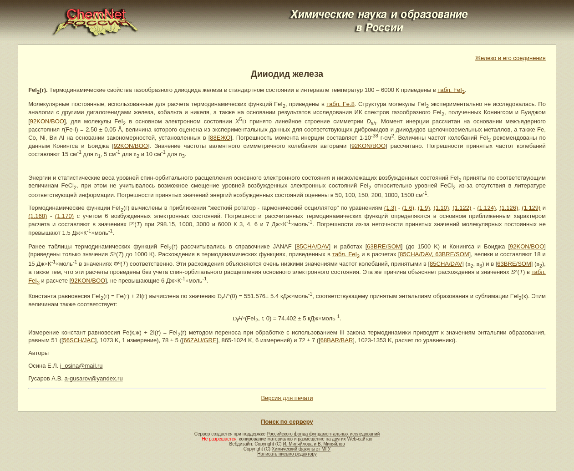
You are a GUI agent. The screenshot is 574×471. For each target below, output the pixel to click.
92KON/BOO (47, 121)
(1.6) (408, 207)
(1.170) (64, 216)
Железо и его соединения (510, 58)
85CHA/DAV (312, 246)
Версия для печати (287, 398)
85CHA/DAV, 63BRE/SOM (434, 254)
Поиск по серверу (287, 421)
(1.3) (390, 207)
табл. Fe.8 (340, 104)
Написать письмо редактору (286, 453)
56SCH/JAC (79, 340)
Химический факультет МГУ (301, 448)
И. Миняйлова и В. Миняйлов (314, 443)
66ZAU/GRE (199, 340)
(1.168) (37, 216)
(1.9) (424, 207)
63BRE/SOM (384, 246)
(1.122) (461, 207)
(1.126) (508, 207)
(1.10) (441, 207)
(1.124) (486, 207)
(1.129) (531, 207)
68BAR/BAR (336, 340)
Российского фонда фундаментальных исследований (323, 433)
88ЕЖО (220, 137)
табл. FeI (451, 89)
